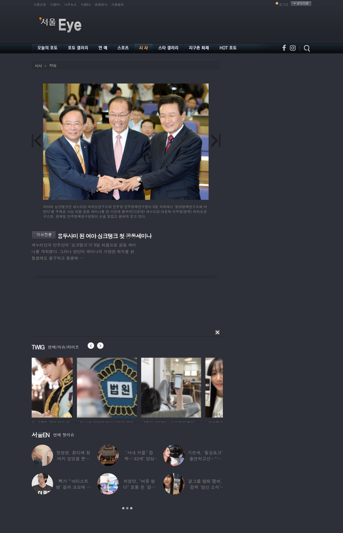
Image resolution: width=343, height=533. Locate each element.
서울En (86, 4)
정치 (52, 65)
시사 (38, 65)
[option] (62, 386)
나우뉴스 (70, 4)
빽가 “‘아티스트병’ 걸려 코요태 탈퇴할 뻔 (73, 487)
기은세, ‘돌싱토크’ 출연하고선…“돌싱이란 (205, 458)
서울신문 (40, 4)
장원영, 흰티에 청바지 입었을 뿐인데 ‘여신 (73, 458)
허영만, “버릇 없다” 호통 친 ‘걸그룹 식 (139, 487)
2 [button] (127, 508)
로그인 (283, 4)
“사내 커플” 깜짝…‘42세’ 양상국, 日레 (139, 458)
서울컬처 (117, 4)
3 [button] (131, 508)
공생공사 (101, 4)
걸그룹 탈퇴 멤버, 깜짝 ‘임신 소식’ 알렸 (205, 487)
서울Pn (55, 4)
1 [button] (123, 508)
